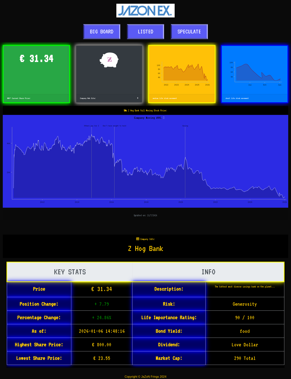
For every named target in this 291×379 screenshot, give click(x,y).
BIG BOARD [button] (101, 31)
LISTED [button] (145, 31)
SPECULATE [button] (189, 31)
